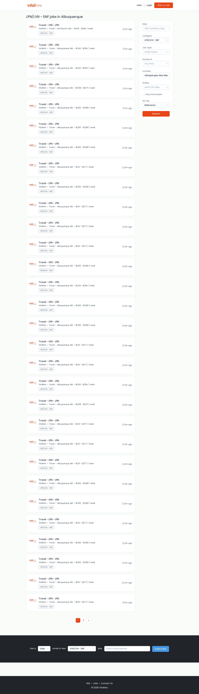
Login (149, 5)
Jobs (139, 5)
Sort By (146, 101)
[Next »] (88, 634)
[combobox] (156, 40)
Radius (146, 83)
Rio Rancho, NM (65, 28)
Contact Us (107, 683)
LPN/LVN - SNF (46, 33)
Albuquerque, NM (65, 49)
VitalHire (42, 28)
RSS (88, 683)
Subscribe (160, 662)
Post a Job (164, 5)
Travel (52, 28)
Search (156, 113)
